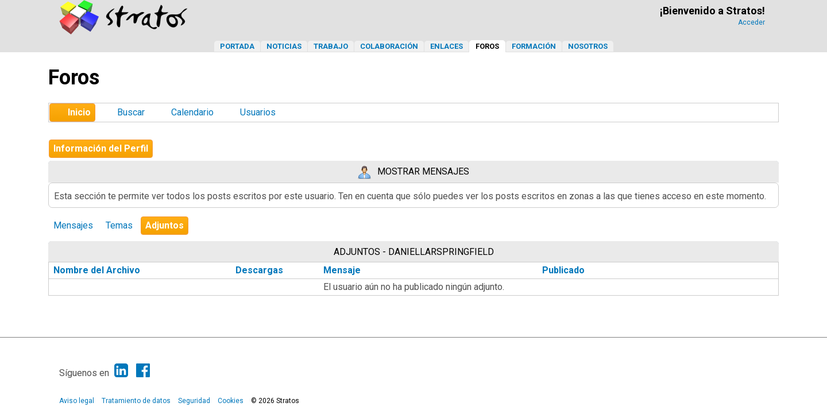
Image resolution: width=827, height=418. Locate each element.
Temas (119, 225)
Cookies (231, 401)
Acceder (751, 22)
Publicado (563, 270)
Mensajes (73, 225)
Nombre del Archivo (103, 270)
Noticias (284, 46)
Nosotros (588, 46)
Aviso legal (76, 401)
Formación (534, 46)
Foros (487, 46)
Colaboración (389, 46)
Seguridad (194, 401)
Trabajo (331, 46)
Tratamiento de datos (136, 401)
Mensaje (342, 270)
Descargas (259, 270)
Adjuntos (164, 225)
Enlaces (446, 46)
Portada (237, 46)
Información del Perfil (100, 148)
